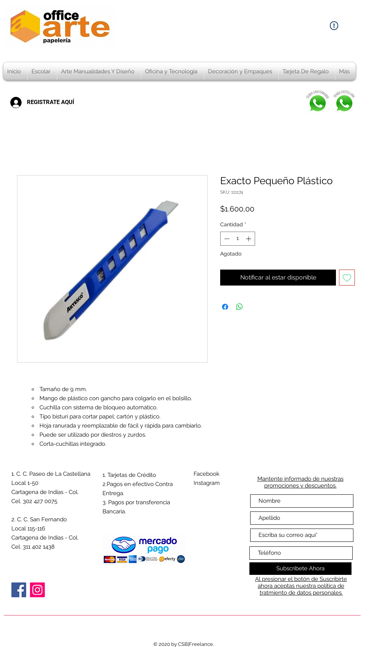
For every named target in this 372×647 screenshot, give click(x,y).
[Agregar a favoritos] (347, 278)
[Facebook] (18, 589)
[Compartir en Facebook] (225, 306)
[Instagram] (37, 589)
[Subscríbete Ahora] (300, 568)
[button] (42, 71)
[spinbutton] (237, 238)
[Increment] (249, 238)
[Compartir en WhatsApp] (239, 306)
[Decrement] (226, 238)
